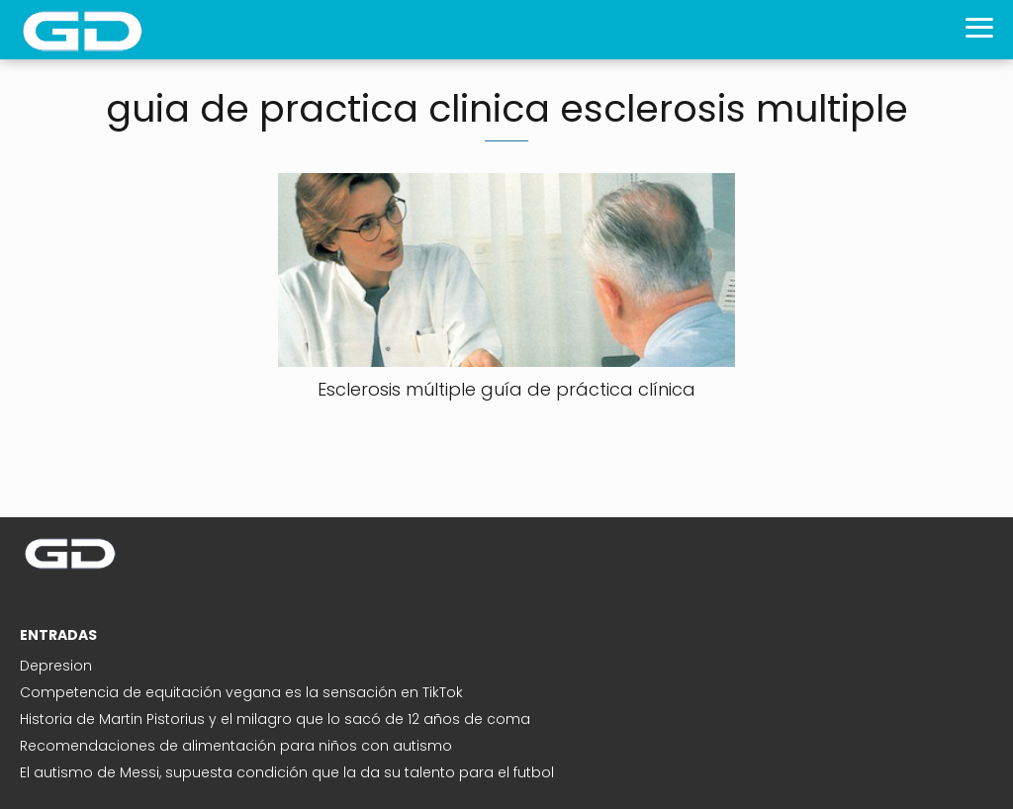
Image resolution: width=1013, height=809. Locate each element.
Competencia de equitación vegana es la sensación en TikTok (241, 692)
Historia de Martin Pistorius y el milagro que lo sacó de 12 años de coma (275, 719)
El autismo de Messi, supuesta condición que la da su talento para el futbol (287, 772)
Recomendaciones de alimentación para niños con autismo (236, 746)
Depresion (56, 665)
